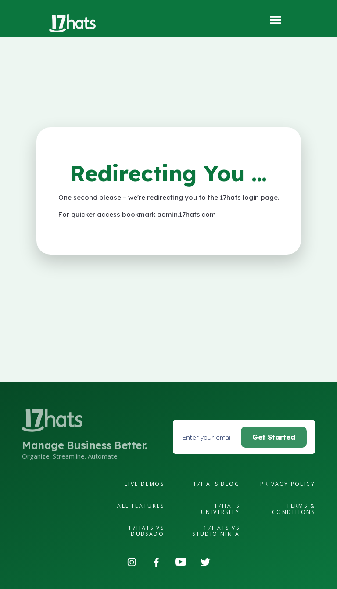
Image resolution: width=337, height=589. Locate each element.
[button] (276, 20)
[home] (72, 23)
